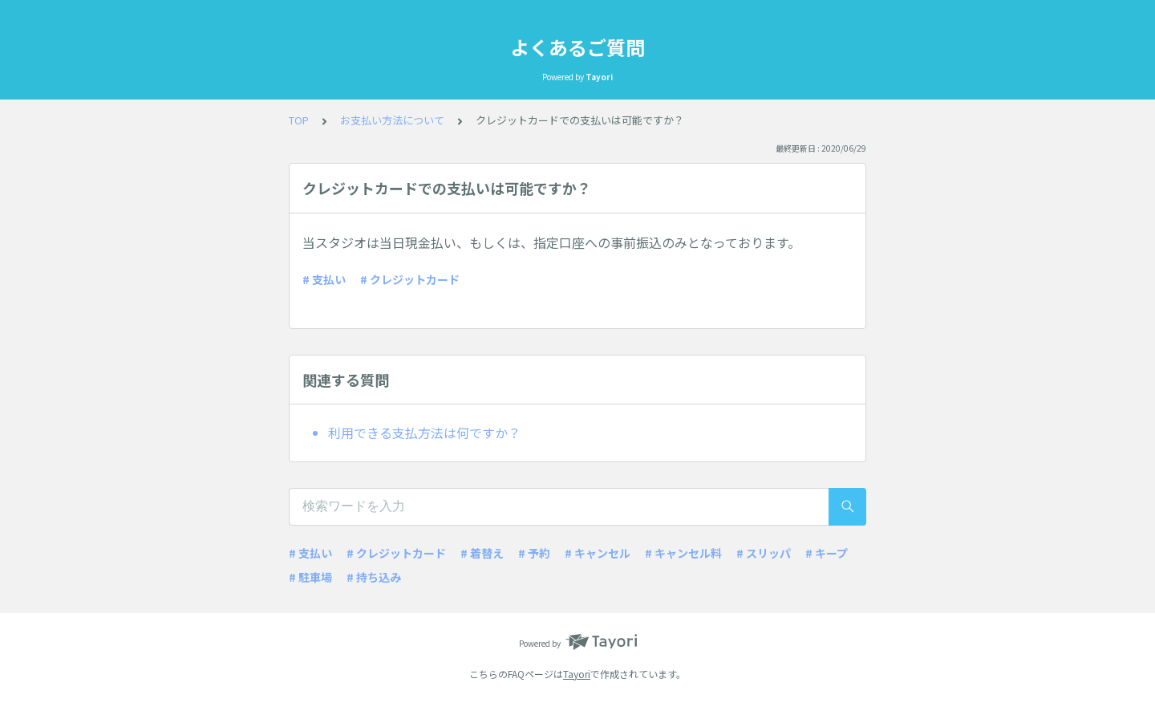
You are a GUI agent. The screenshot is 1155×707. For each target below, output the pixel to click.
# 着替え (482, 553)
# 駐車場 (310, 577)
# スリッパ (763, 553)
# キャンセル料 (683, 553)
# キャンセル (597, 553)
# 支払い (324, 279)
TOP (299, 120)
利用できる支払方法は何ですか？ (424, 432)
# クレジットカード (410, 279)
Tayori (576, 674)
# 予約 (534, 553)
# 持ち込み (373, 577)
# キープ (826, 553)
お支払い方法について (392, 120)
